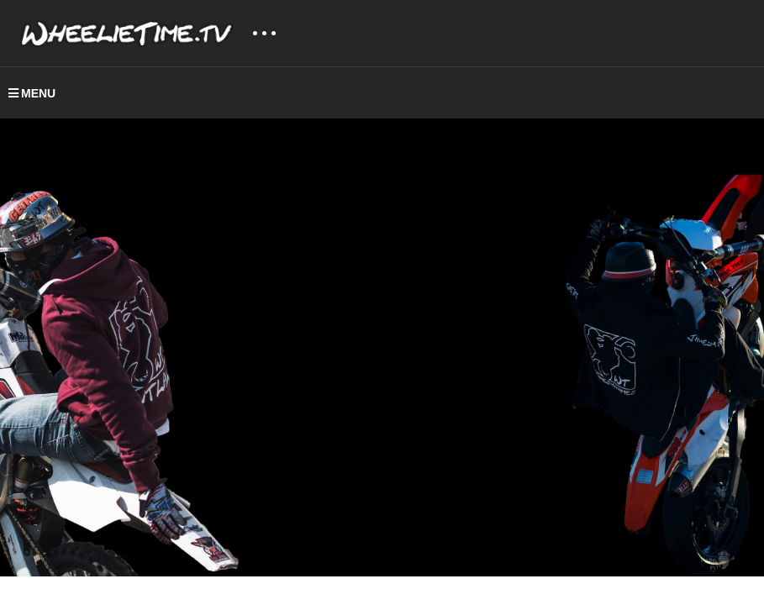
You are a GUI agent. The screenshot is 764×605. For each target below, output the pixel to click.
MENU (31, 93)
